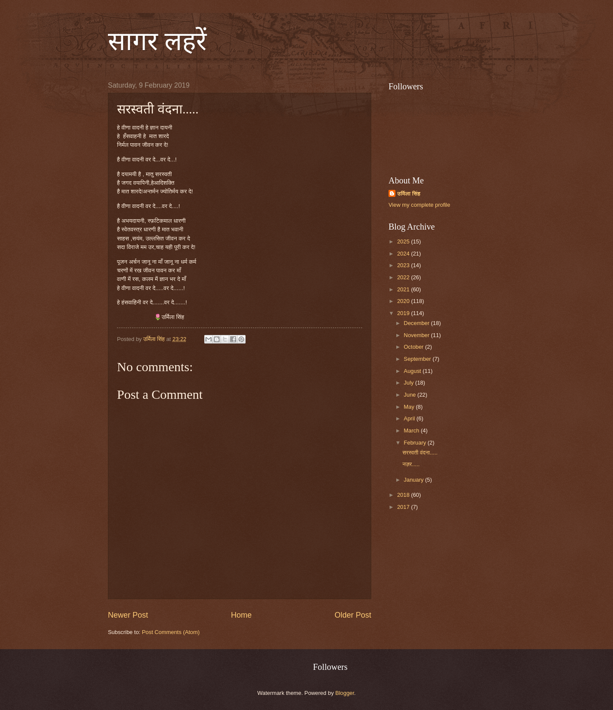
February (415, 442)
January (414, 479)
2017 (404, 507)
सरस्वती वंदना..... (419, 452)
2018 (404, 495)
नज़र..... (411, 464)
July (409, 382)
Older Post (353, 615)
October (414, 347)
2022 (404, 277)
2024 (404, 253)
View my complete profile (419, 205)
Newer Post (128, 615)
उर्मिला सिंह (408, 193)
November (417, 335)
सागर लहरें (157, 41)
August (413, 371)
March (412, 430)
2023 (404, 265)
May (410, 407)
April (410, 418)
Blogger (344, 693)
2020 (404, 301)
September (418, 359)
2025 (404, 241)
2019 (404, 313)
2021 (404, 289)
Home (241, 615)
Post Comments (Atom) (171, 632)
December (417, 323)
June (410, 394)
